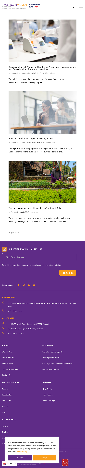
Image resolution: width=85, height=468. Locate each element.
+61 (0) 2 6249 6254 (16, 333)
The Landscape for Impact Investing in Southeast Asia (35, 208)
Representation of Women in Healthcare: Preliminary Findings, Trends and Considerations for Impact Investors (42, 68)
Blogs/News (14, 232)
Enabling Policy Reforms (51, 357)
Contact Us (6, 375)
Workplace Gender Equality (52, 352)
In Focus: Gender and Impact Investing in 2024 (31, 138)
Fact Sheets (6, 400)
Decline (20, 458)
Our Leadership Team (10, 369)
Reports (5, 389)
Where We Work (8, 357)
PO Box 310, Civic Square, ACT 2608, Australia (25, 329)
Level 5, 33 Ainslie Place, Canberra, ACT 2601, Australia (28, 324)
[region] (32, 450)
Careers (5, 426)
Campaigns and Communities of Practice (57, 363)
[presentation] (21, 273)
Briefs (4, 412)
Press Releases (47, 395)
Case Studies (7, 395)
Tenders (5, 432)
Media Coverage (48, 400)
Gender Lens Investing (50, 369)
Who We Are (7, 352)
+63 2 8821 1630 (15, 311)
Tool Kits (5, 406)
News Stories (47, 389)
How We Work (7, 363)
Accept (44, 458)
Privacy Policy (22, 451)
